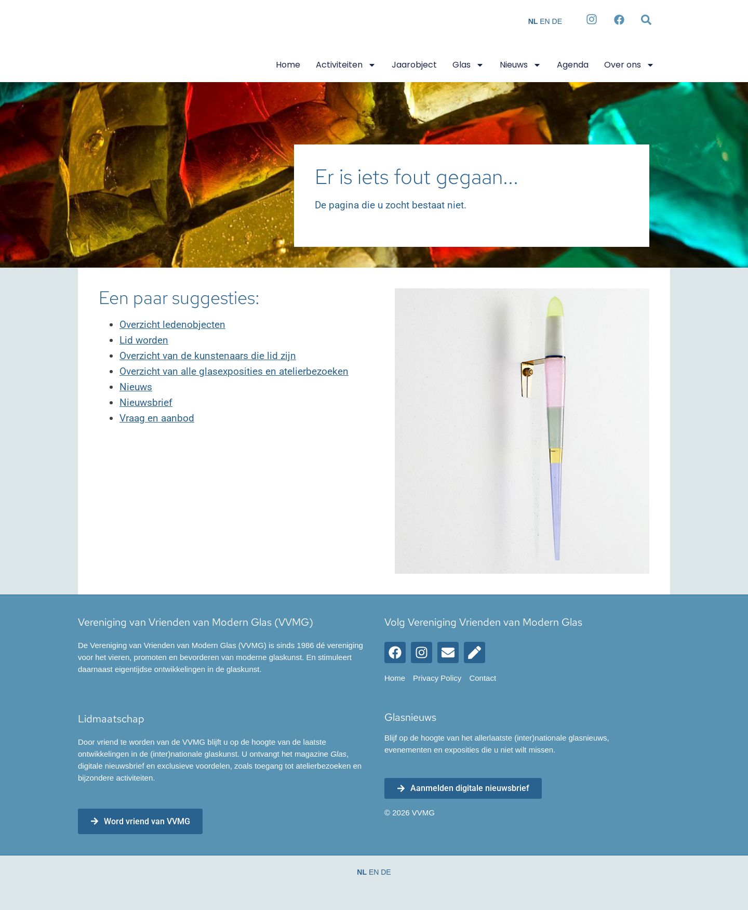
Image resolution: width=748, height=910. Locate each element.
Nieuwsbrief (145, 403)
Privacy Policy (437, 678)
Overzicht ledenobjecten (172, 325)
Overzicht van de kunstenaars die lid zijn (207, 356)
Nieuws (520, 65)
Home (288, 65)
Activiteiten (346, 65)
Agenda (573, 65)
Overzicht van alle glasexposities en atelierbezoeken (234, 372)
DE (557, 21)
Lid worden (143, 341)
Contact (482, 678)
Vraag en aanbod (156, 419)
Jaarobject (414, 65)
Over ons (629, 65)
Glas (468, 65)
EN (545, 21)
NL (533, 21)
